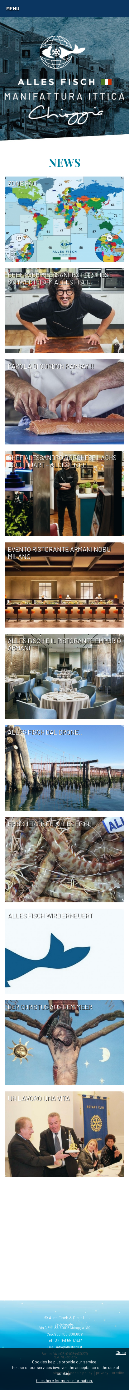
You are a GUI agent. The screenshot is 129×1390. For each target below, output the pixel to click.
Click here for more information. (64, 1380)
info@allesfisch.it (69, 1347)
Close (121, 1352)
